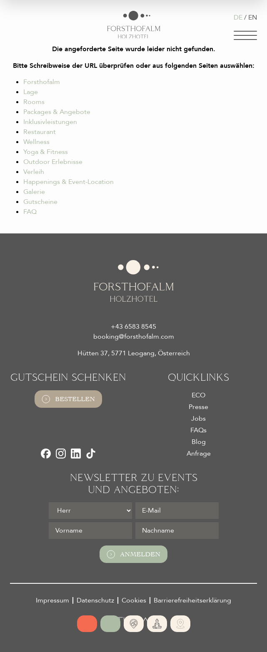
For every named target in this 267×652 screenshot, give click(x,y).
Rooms (34, 102)
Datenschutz (95, 600)
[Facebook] (46, 454)
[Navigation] (245, 35)
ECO (198, 395)
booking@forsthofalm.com (133, 336)
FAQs (198, 430)
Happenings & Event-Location (68, 181)
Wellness (36, 141)
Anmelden (133, 554)
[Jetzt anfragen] (110, 623)
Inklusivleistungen (50, 121)
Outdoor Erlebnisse (52, 161)
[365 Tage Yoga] (157, 623)
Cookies (134, 600)
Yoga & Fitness (45, 151)
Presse (198, 407)
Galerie (34, 191)
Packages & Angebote (56, 112)
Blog (199, 441)
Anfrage (199, 453)
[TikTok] (91, 454)
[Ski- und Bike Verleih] (180, 623)
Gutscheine (40, 201)
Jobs (198, 418)
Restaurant (39, 131)
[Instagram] (61, 454)
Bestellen (68, 399)
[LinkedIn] (76, 454)
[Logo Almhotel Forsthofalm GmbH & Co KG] (133, 25)
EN (252, 17)
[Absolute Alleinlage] (134, 623)
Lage (30, 92)
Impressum (52, 600)
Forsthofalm (41, 82)
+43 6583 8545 (133, 326)
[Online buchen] (87, 623)
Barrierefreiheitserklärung (192, 600)
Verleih (33, 171)
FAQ (30, 211)
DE (238, 17)
